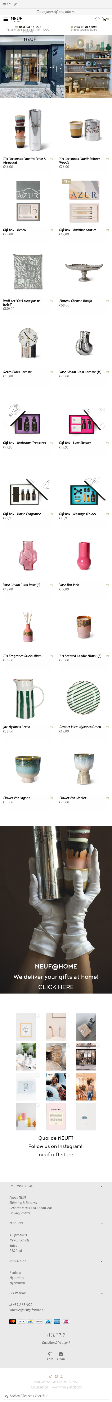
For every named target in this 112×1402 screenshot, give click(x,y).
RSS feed (15, 1251)
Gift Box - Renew (14, 230)
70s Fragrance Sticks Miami (22, 656)
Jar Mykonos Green (16, 727)
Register (15, 1273)
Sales (13, 1245)
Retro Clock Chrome (17, 372)
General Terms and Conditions (30, 1208)
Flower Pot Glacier (72, 798)
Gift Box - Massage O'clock (77, 514)
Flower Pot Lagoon (16, 798)
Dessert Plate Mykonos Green (80, 727)
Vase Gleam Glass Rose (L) (21, 585)
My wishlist (17, 1283)
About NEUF (17, 1198)
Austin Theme (39, 1387)
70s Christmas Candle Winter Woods (79, 160)
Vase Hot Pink (69, 585)
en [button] (7, 4)
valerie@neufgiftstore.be (27, 1310)
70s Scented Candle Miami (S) (80, 656)
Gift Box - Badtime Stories (77, 230)
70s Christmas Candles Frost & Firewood (24, 160)
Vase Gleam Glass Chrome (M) (80, 372)
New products (19, 1240)
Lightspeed (74, 1387)
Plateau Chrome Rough (75, 301)
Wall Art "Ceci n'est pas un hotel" (21, 302)
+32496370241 (21, 1305)
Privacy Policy (19, 1213)
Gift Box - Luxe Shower (75, 443)
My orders (16, 1278)
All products (18, 1235)
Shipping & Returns (23, 1203)
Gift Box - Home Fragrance (22, 514)
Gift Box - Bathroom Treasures (24, 443)
